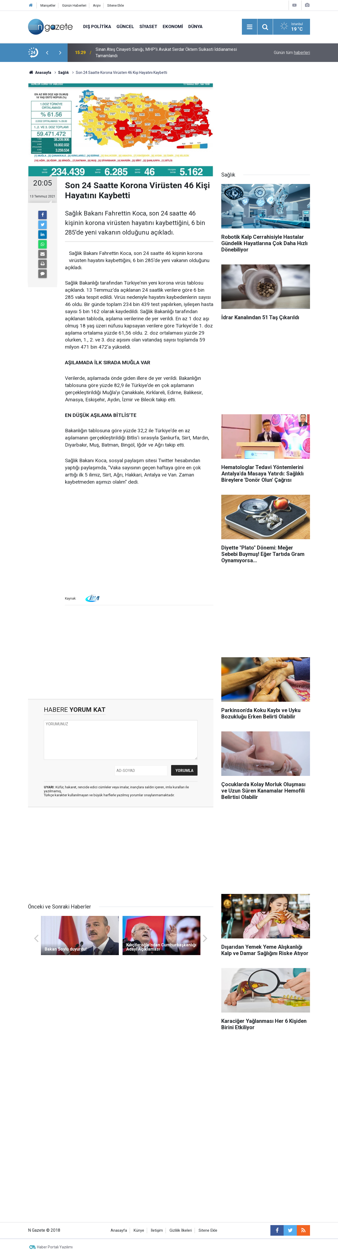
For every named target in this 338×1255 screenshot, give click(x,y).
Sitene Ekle (115, 5)
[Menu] (249, 27)
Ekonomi (173, 26)
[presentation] (47, 53)
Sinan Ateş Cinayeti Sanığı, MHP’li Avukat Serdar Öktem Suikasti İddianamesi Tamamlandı (166, 52)
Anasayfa (119, 1230)
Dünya (195, 26)
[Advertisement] (139, 531)
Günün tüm (292, 52)
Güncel (125, 26)
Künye (139, 1230)
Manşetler (47, 5)
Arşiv (97, 5)
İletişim (157, 1230)
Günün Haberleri (74, 5)
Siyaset (148, 26)
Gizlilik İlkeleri (181, 1230)
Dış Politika (97, 26)
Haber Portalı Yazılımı (55, 1247)
